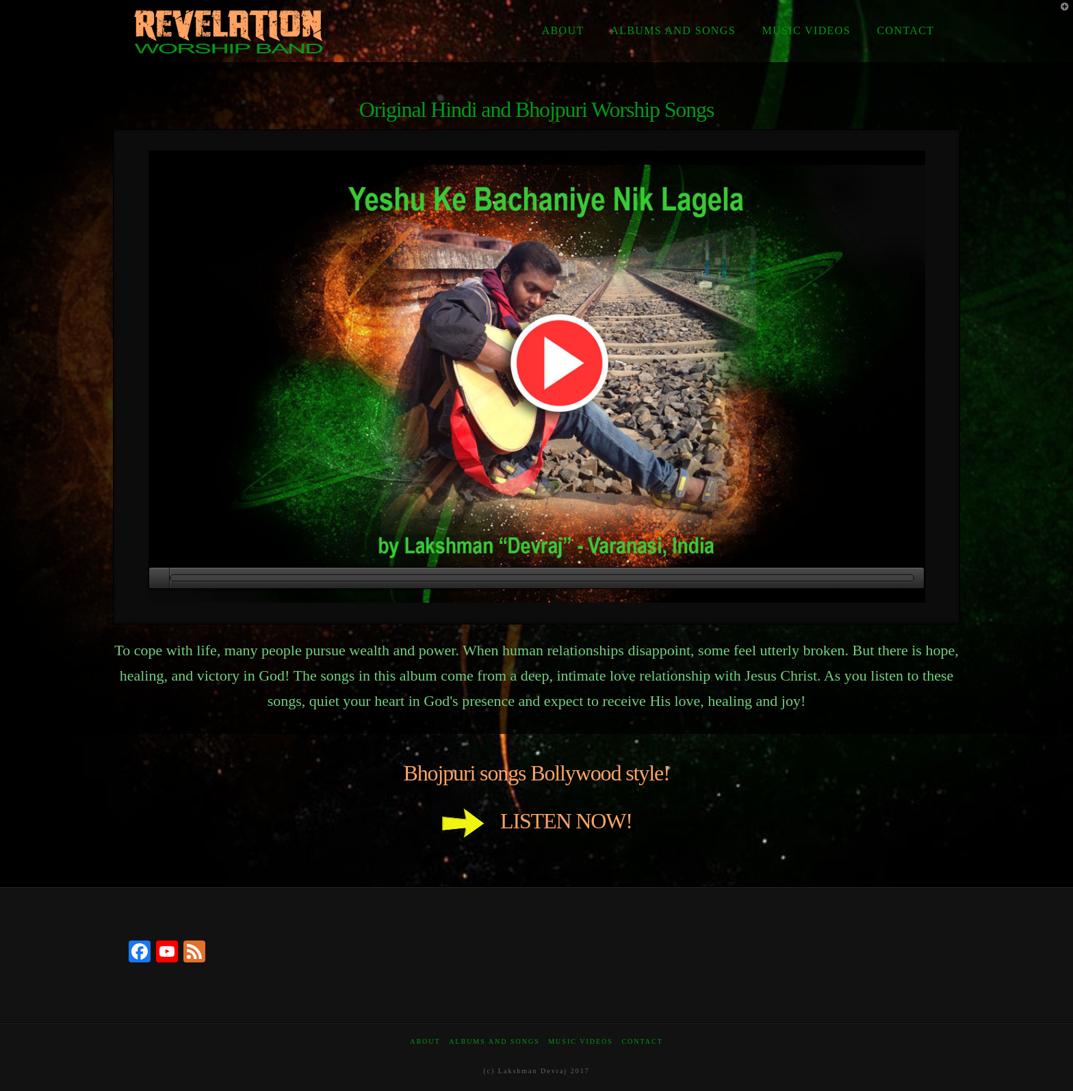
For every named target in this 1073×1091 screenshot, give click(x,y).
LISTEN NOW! (536, 821)
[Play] (159, 578)
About (425, 1041)
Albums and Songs (494, 1041)
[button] (1060, 13)
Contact (641, 1041)
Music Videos (580, 1041)
